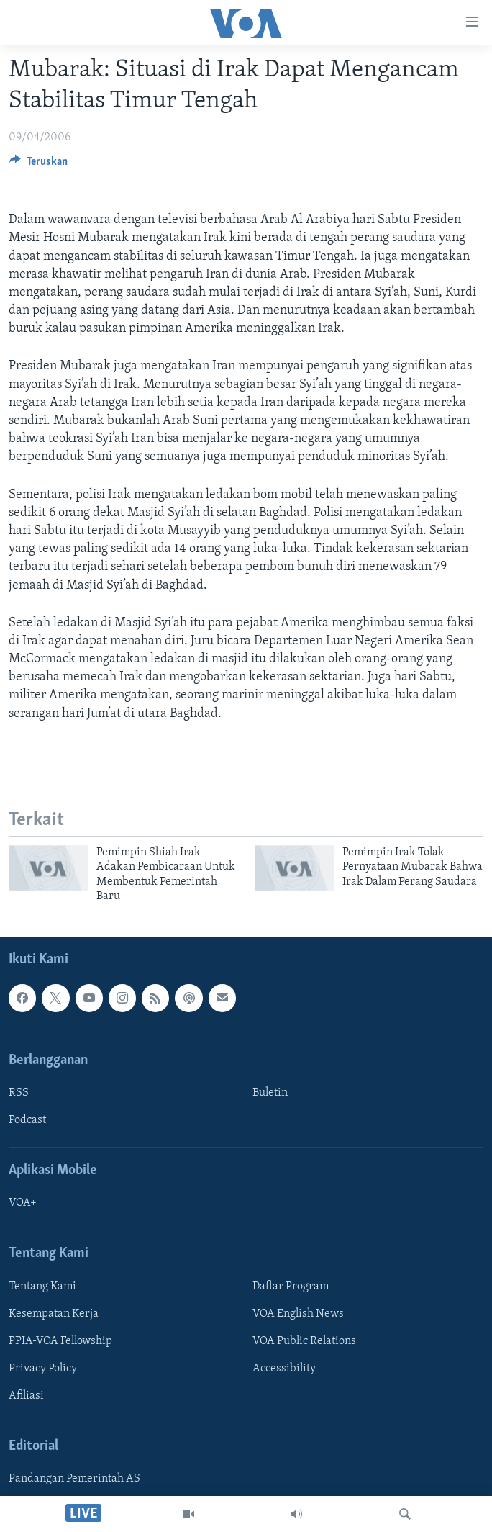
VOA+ (23, 1203)
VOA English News (298, 1314)
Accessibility (284, 1368)
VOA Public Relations (304, 1341)
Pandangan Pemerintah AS (74, 1479)
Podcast (27, 1120)
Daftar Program (290, 1286)
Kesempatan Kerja (54, 1314)
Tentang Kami (42, 1286)
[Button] (38, 165)
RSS (19, 1093)
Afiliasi (26, 1396)
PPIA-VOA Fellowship (60, 1341)
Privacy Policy (43, 1368)
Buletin (270, 1093)
